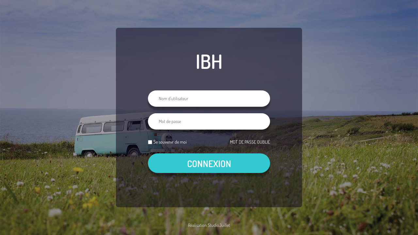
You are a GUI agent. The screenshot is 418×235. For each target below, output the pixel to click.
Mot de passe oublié (250, 142)
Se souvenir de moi (170, 142)
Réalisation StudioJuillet (209, 225)
